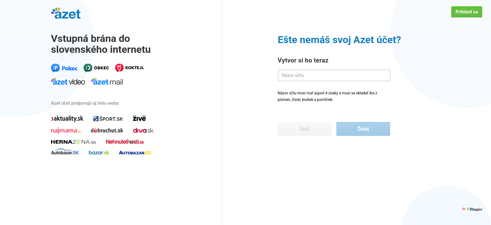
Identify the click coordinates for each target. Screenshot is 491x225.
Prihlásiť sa (467, 11)
